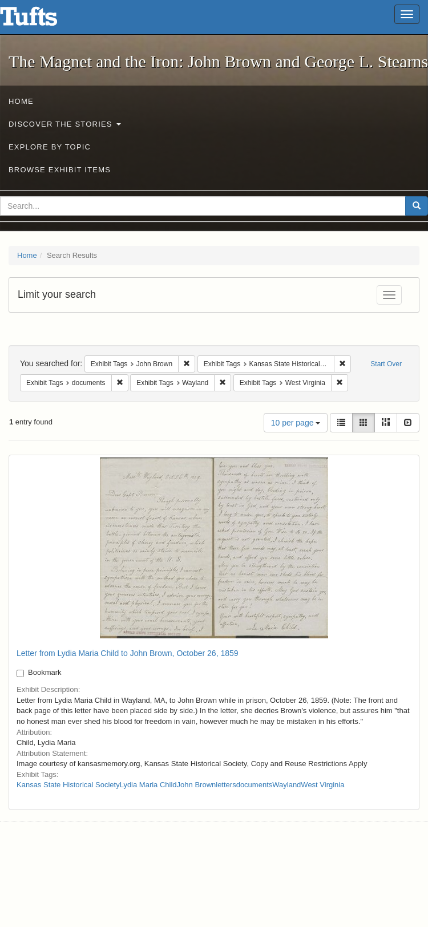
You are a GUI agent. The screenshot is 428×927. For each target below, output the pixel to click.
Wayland (286, 784)
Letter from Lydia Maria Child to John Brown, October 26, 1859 (128, 653)
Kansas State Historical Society (68, 784)
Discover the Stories (65, 124)
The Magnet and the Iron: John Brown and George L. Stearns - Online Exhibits (43, 20)
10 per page (296, 422)
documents (254, 784)
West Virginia (322, 784)
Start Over (386, 364)
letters (226, 784)
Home (21, 101)
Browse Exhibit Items (60, 169)
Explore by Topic (50, 147)
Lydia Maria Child (148, 784)
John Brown (196, 784)
